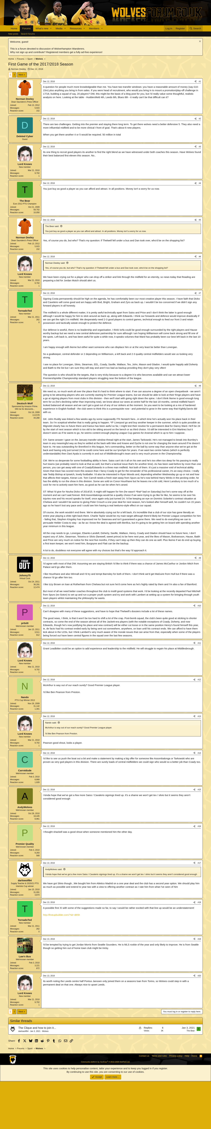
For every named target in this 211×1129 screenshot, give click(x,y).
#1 (200, 81)
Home (14, 28)
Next (21, 74)
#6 (200, 304)
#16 (199, 874)
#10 (199, 653)
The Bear (191, 1078)
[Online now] (24, 447)
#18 (199, 950)
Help (187, 1103)
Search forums (28, 34)
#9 (200, 606)
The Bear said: (52, 274)
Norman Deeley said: (55, 310)
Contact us (144, 1103)
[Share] (195, 81)
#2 (200, 166)
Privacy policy (175, 1103)
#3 (200, 194)
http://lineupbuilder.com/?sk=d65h (61, 962)
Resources (76, 28)
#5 (200, 267)
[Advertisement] (105, 139)
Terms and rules (159, 1103)
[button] (51, 28)
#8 (200, 433)
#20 (199, 1023)
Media (59, 28)
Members (94, 28)
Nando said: (51, 770)
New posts (13, 34)
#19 (199, 987)
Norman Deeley (18, 69)
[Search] (195, 28)
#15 (199, 837)
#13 (199, 764)
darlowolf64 (23, 1079)
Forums (26, 28)
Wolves (45, 1079)
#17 (199, 911)
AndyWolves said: (53, 917)
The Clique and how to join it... (37, 1075)
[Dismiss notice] (199, 41)
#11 (199, 691)
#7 (200, 341)
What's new (42, 28)
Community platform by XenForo (105, 1110)
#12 (199, 727)
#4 (200, 231)
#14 (199, 801)
